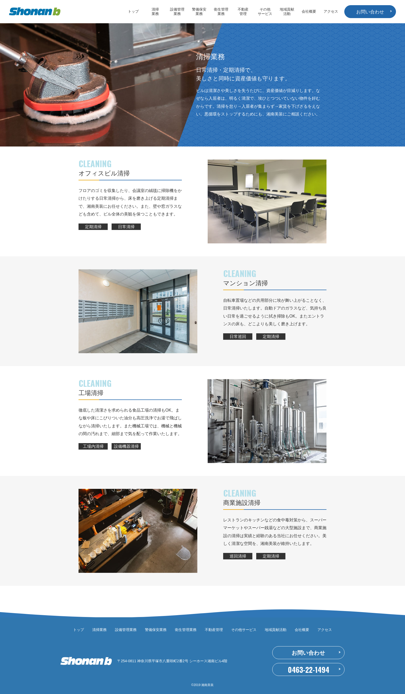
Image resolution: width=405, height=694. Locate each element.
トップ (133, 11)
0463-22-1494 (308, 669)
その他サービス (265, 11)
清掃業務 (155, 11)
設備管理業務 (177, 11)
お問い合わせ (370, 11)
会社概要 (309, 11)
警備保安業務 (199, 11)
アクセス (331, 11)
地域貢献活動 (287, 11)
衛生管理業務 (221, 11)
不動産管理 (243, 11)
